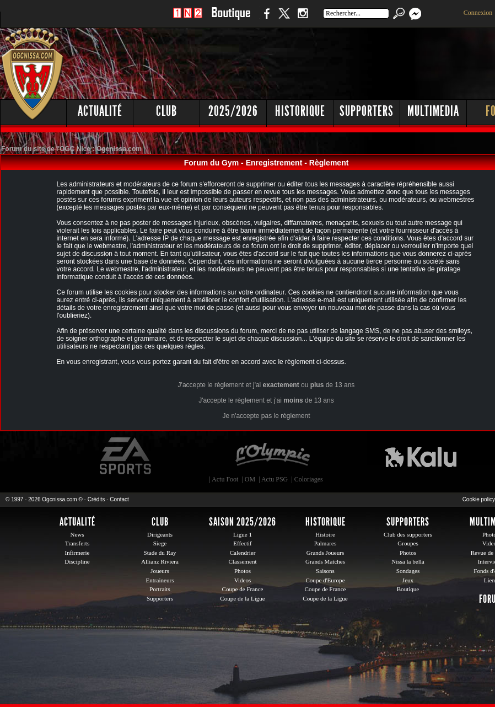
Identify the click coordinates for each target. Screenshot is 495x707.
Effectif (242, 543)
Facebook (265, 19)
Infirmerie (77, 552)
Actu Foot (225, 479)
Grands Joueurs (325, 552)
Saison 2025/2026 (242, 521)
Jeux (407, 580)
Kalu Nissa (420, 456)
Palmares (325, 543)
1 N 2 (188, 19)
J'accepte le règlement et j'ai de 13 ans (265, 400)
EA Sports (126, 456)
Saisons (325, 570)
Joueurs (159, 570)
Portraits (159, 589)
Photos (242, 570)
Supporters (367, 111)
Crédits (96, 499)
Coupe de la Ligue (242, 598)
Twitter (284, 19)
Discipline (76, 561)
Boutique (231, 19)
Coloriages (308, 479)
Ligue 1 (242, 534)
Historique (300, 111)
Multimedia (433, 111)
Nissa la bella (407, 561)
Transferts (77, 543)
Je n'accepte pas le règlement (266, 416)
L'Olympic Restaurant (272, 456)
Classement (242, 561)
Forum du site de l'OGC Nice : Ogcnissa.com (71, 149)
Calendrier (243, 552)
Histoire (325, 534)
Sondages (407, 570)
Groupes (407, 543)
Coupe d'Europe (325, 580)
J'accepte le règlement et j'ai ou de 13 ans (266, 385)
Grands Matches (325, 561)
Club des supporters (408, 534)
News (77, 534)
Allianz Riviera (160, 561)
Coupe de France (242, 589)
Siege (160, 543)
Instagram (302, 19)
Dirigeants (160, 534)
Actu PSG (274, 479)
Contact (119, 499)
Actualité (100, 111)
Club (166, 111)
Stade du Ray (160, 552)
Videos (242, 580)
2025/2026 (233, 111)
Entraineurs (160, 580)
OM (250, 479)
